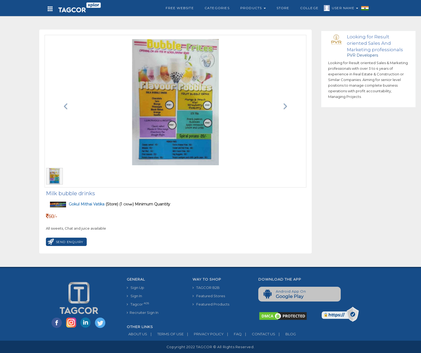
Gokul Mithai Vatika (87, 204)
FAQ (233, 334)
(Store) (93, 204)
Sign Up (135, 287)
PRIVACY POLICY (204, 334)
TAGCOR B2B (206, 287)
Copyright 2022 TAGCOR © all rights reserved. (210, 347)
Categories (217, 8)
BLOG (285, 334)
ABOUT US (137, 334)
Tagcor (138, 304)
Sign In (134, 296)
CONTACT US (258, 334)
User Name (344, 9)
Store (283, 8)
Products (253, 8)
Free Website (180, 8)
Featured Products (211, 304)
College (309, 8)
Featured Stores (209, 296)
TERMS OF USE (165, 334)
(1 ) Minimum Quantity (144, 204)
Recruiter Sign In (142, 312)
